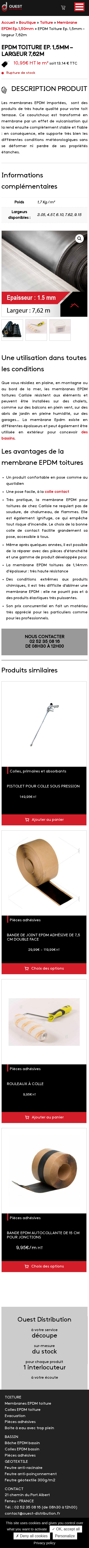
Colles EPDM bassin (22, 1449)
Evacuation (15, 1416)
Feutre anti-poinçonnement (31, 1474)
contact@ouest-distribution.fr (32, 1513)
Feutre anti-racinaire (23, 1468)
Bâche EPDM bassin (22, 1443)
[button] (79, 6)
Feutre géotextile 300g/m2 (30, 1480)
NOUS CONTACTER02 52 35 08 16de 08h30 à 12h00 (44, 642)
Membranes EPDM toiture (28, 1403)
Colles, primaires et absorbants (38, 771)
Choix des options (47, 968)
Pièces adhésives (25, 920)
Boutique (27, 23)
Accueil (8, 23)
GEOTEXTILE (16, 1461)
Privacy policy (45, 1543)
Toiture (46, 23)
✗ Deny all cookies (32, 1536)
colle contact (57, 492)
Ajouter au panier (48, 820)
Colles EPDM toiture (23, 1410)
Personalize (65, 1536)
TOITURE (13, 1397)
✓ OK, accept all (66, 1529)
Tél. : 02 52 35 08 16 (23, 1507)
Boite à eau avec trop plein (29, 1428)
